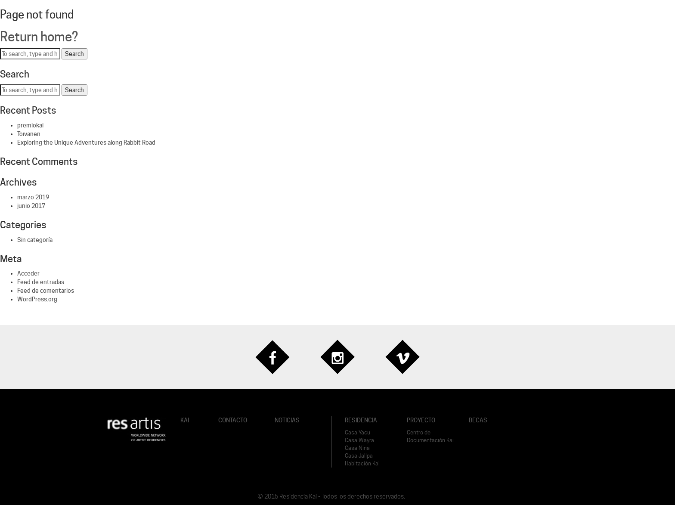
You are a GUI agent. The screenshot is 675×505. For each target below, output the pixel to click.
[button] (136, 428)
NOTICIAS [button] (287, 420)
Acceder (28, 273)
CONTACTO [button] (232, 420)
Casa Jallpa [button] (359, 455)
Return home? (39, 36)
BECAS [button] (478, 420)
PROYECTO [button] (421, 420)
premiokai (30, 125)
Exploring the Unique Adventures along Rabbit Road (86, 142)
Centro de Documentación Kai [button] (430, 436)
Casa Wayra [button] (359, 440)
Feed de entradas (40, 282)
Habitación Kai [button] (362, 463)
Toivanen (28, 133)
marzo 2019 (33, 197)
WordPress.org (37, 299)
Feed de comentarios (45, 290)
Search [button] (74, 53)
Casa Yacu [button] (357, 432)
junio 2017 (31, 205)
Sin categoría (35, 239)
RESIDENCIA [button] (361, 420)
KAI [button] (184, 420)
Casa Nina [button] (357, 448)
